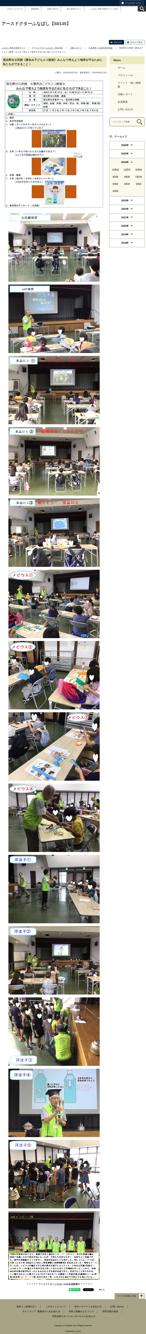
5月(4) (127, 184)
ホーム (121, 67)
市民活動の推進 (110, 1311)
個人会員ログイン (74, 9)
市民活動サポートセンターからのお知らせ (73, 1316)
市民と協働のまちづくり (81, 1311)
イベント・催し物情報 (129, 84)
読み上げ (118, 42)
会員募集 (123, 101)
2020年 (125, 226)
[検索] (139, 122)
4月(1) (138, 184)
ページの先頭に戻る (126, 1296)
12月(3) (115, 169)
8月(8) (127, 177)
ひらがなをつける (133, 3)
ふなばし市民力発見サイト (13, 48)
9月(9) (115, 177)
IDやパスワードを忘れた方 (88, 1306)
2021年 (125, 217)
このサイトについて (14, 9)
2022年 (125, 209)
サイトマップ (29, 1311)
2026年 (125, 145)
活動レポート (76, 48)
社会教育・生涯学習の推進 (101, 48)
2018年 (125, 243)
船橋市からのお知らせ (48, 1311)
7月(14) (138, 177)
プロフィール (125, 75)
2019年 (125, 234)
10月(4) (138, 169)
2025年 (125, 153)
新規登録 (35, 9)
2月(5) (115, 191)
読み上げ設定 (136, 42)
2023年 (125, 200)
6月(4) (115, 184)
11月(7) (127, 169)
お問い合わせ (52, 9)
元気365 (78, 1331)
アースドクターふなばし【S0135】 (48, 48)
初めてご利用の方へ (27, 1306)
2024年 (125, 162)
